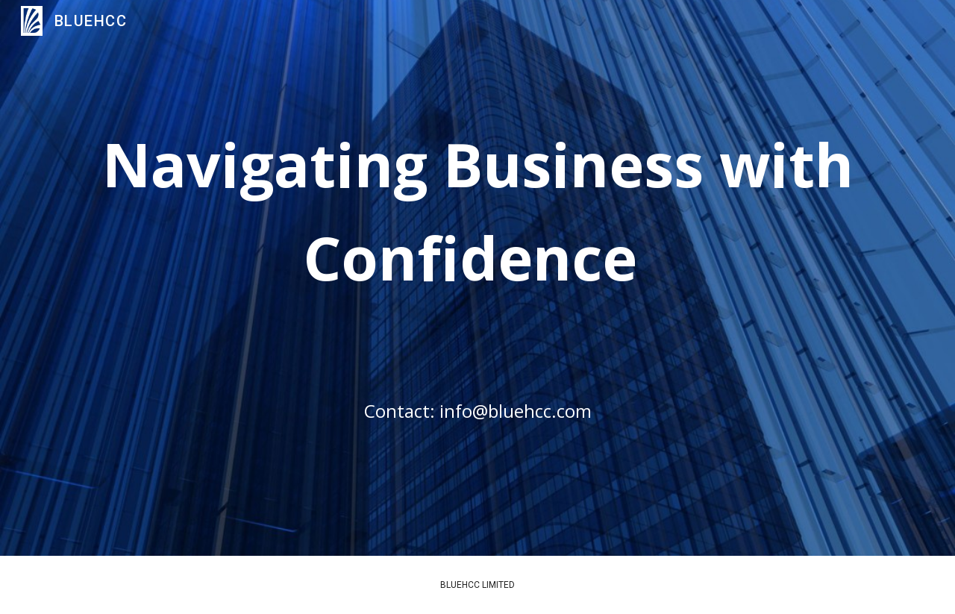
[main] (477, 299)
